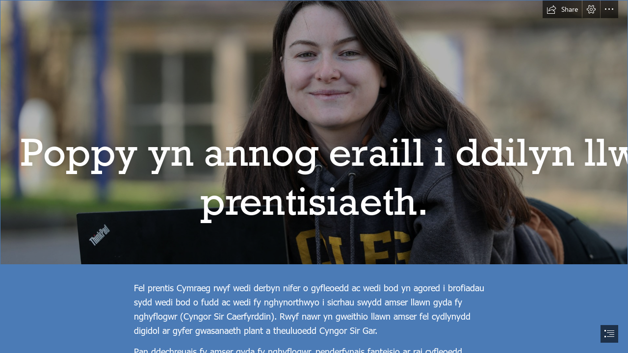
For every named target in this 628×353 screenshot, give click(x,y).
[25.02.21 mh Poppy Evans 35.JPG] (314, 132)
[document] (314, 176)
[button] (562, 9)
